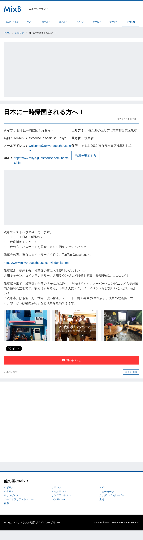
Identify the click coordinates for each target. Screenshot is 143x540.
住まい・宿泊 (12, 21)
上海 (101, 499)
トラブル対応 (27, 522)
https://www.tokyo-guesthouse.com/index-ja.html (36, 262)
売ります (46, 21)
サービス (97, 21)
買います (63, 21)
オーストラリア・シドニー (19, 499)
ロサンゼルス (11, 495)
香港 (6, 503)
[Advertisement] (73, 68)
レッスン (80, 21)
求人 (29, 21)
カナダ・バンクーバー (111, 495)
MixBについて (11, 522)
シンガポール (58, 499)
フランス (56, 487)
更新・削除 (131, 372)
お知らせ (131, 21)
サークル (114, 21)
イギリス (9, 487)
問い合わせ (71, 360)
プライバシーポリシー (48, 522)
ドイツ (103, 487)
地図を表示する (85, 155)
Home (7, 33)
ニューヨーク (106, 491)
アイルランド (58, 491)
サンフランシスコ (61, 495)
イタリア (9, 491)
